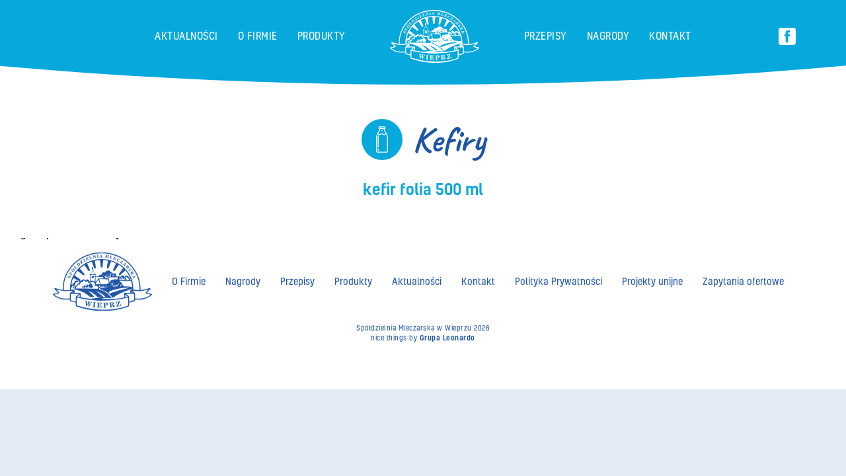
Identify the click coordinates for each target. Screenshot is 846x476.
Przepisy (545, 35)
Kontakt (670, 35)
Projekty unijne (652, 279)
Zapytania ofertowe (743, 279)
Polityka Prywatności (558, 279)
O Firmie (258, 35)
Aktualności (186, 35)
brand (390, 15)
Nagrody (608, 35)
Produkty (321, 35)
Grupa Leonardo (447, 335)
